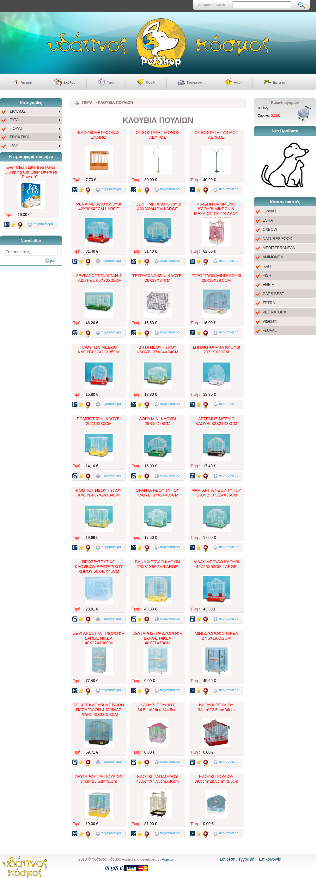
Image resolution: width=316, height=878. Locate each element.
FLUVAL (269, 330)
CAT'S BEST (273, 294)
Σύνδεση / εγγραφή (237, 859)
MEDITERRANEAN (279, 248)
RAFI (267, 266)
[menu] (31, 128)
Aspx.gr (167, 859)
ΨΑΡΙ (14, 145)
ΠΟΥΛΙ (15, 128)
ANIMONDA (273, 257)
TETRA (269, 303)
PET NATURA (274, 312)
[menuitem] (31, 111)
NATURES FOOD (277, 239)
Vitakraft (269, 321)
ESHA (268, 220)
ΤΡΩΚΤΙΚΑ (19, 137)
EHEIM (269, 284)
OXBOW (270, 229)
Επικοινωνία (270, 859)
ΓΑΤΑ (14, 119)
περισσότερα (43, 224)
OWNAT (269, 211)
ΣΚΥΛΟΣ (17, 111)
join (53, 260)
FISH (267, 275)
